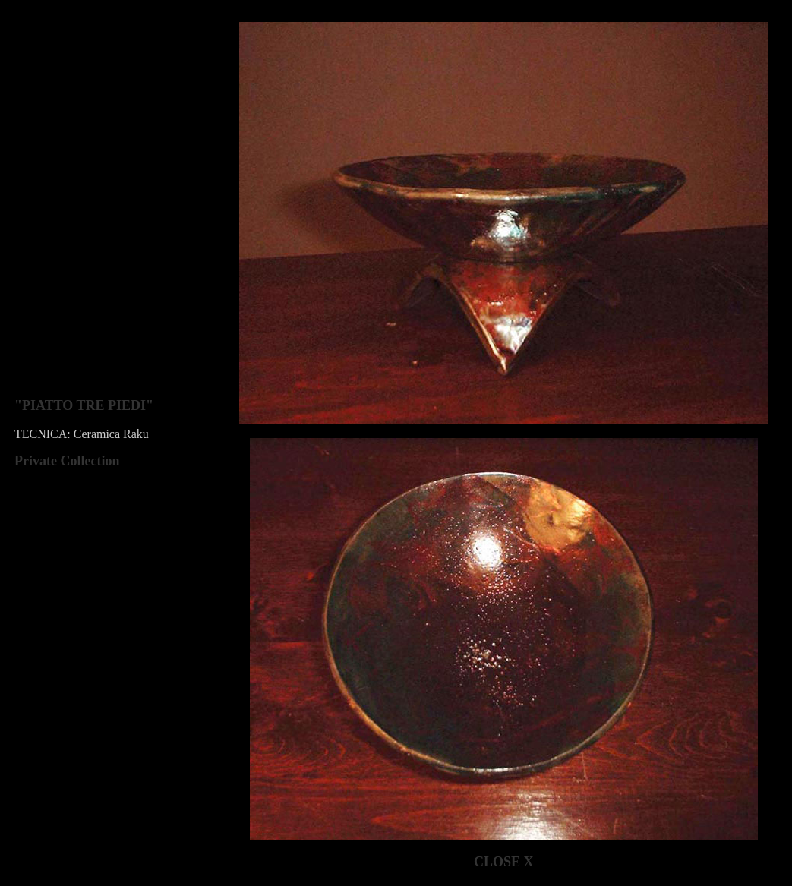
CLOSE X (504, 861)
